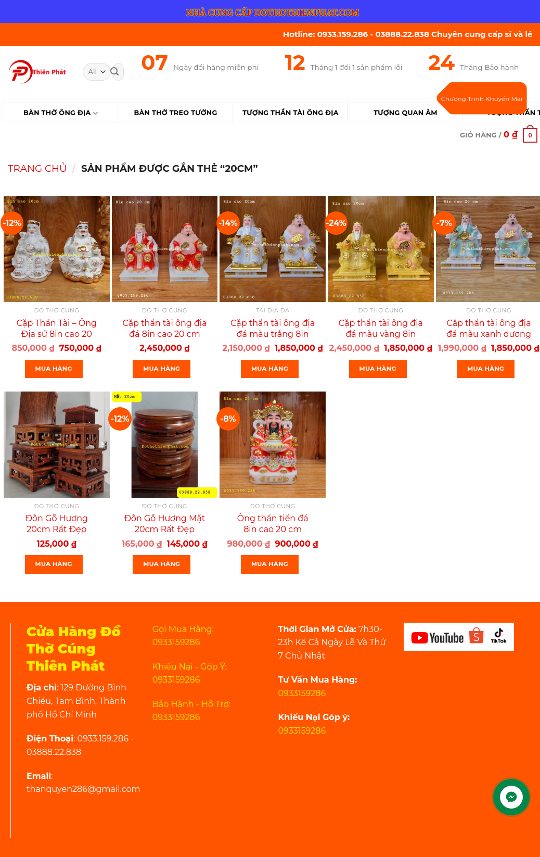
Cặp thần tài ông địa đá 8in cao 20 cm (164, 328)
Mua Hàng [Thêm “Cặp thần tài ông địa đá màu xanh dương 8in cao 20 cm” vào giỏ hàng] (485, 368)
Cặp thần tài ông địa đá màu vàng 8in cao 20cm (381, 334)
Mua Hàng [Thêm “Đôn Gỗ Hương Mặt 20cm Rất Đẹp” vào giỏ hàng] (161, 564)
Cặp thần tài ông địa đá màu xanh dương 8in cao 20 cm (488, 334)
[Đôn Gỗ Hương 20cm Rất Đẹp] (57, 445)
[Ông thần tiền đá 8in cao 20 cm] (273, 445)
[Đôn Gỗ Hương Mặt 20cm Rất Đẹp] (165, 445)
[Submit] (114, 72)
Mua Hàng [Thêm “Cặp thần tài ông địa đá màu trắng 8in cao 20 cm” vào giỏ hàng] (269, 368)
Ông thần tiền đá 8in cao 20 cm (272, 523)
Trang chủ (37, 168)
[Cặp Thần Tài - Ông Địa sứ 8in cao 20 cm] (57, 249)
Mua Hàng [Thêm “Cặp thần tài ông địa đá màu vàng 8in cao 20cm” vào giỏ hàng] (377, 368)
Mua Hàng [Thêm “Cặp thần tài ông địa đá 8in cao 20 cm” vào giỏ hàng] (161, 368)
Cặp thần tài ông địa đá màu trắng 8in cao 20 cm (272, 334)
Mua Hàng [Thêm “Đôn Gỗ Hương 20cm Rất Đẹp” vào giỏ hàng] (53, 564)
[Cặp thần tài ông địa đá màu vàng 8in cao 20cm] (381, 249)
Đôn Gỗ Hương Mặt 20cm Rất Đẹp (164, 523)
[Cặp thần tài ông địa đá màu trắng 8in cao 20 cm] (273, 249)
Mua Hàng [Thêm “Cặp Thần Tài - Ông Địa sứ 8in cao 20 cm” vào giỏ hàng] (53, 368)
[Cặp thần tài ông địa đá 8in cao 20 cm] (165, 249)
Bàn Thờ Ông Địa (60, 113)
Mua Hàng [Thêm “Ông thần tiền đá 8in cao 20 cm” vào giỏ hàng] (269, 564)
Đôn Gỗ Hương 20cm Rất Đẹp (56, 523)
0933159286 (302, 693)
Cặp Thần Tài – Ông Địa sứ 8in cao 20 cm (57, 334)
